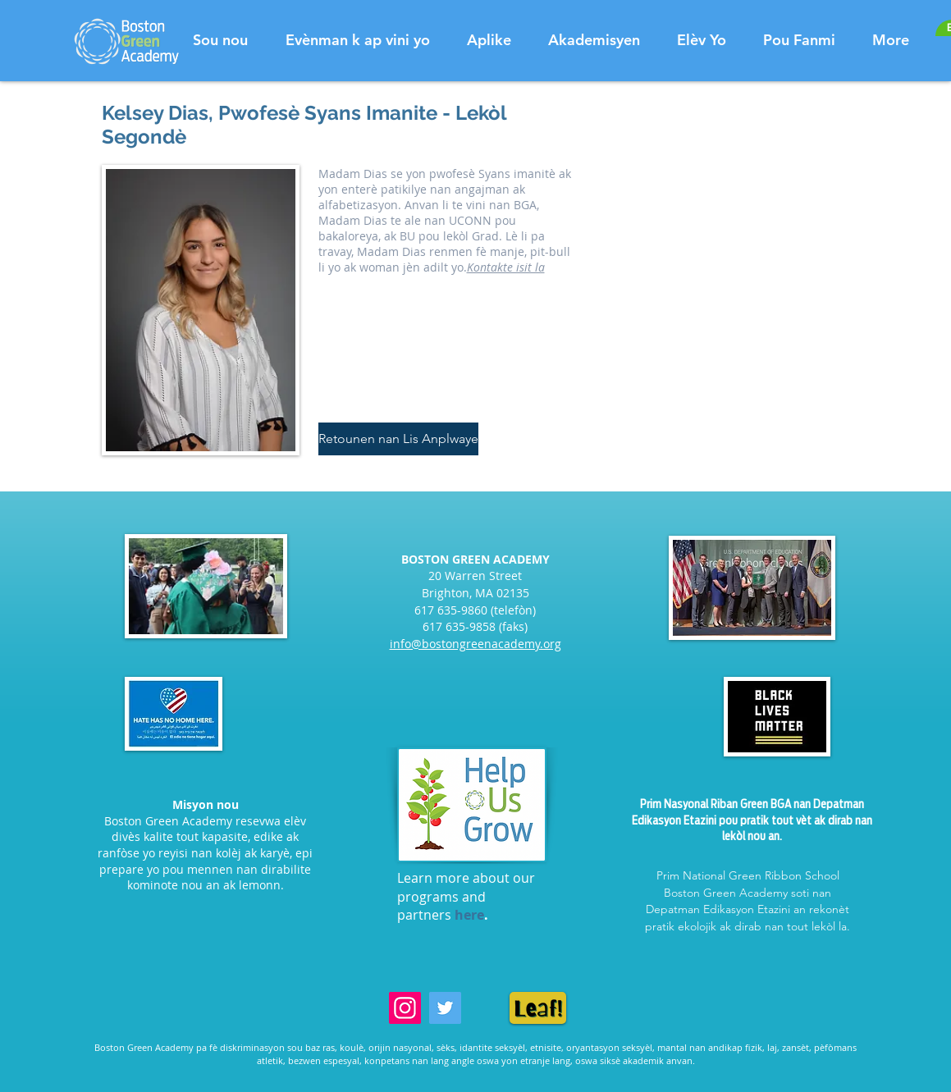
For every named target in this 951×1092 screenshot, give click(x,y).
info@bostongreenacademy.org (475, 643)
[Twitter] (445, 1008)
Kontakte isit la (506, 267)
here (469, 915)
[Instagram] (405, 1008)
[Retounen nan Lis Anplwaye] (398, 439)
